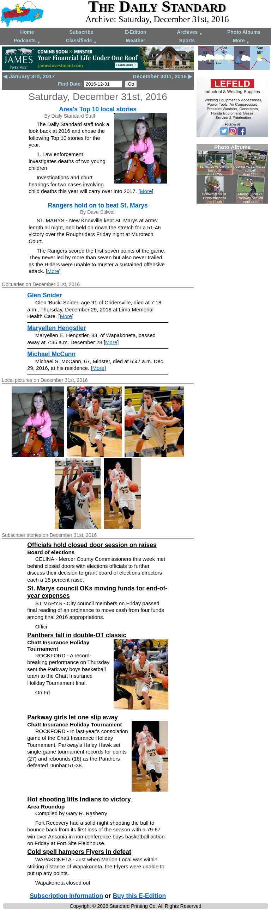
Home (27, 32)
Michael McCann (51, 354)
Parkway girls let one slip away (72, 717)
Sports (187, 40)
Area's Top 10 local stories (98, 109)
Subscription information (66, 895)
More (241, 41)
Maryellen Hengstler (56, 327)
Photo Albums (243, 32)
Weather (135, 40)
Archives (190, 32)
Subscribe (82, 32)
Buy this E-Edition (139, 895)
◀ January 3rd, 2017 (29, 76)
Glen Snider (44, 295)
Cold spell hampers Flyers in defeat (79, 851)
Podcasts (27, 41)
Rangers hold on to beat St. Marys (98, 205)
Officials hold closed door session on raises (92, 545)
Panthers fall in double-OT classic (76, 635)
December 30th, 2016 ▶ (162, 76)
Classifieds (81, 41)
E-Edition (135, 32)
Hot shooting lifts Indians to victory (79, 799)
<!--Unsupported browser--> (232, 174)
